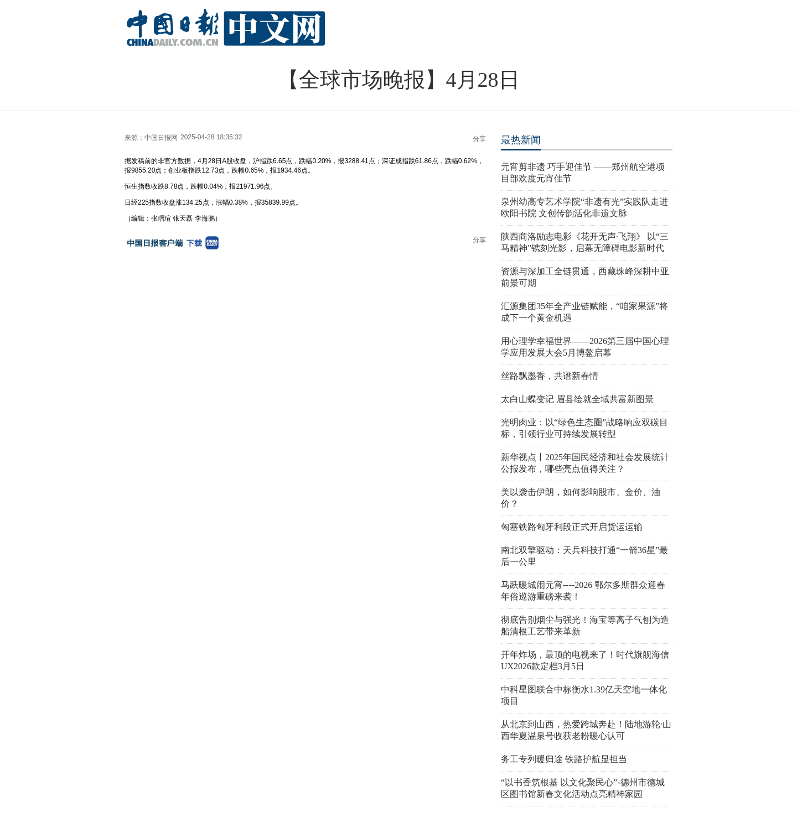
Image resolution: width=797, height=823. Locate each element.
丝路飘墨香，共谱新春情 (549, 376)
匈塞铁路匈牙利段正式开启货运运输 (572, 527)
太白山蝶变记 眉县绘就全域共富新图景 (577, 399)
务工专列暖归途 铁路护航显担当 (564, 759)
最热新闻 (521, 139)
